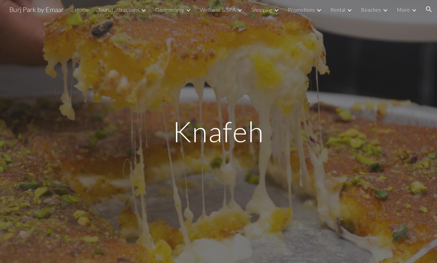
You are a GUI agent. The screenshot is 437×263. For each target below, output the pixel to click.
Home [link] (81, 9)
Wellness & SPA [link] (218, 9)
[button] (429, 9)
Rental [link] (337, 9)
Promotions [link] (301, 9)
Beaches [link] (371, 9)
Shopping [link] (261, 9)
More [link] (403, 9)
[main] (218, 131)
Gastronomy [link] (169, 9)
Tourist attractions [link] (118, 9)
